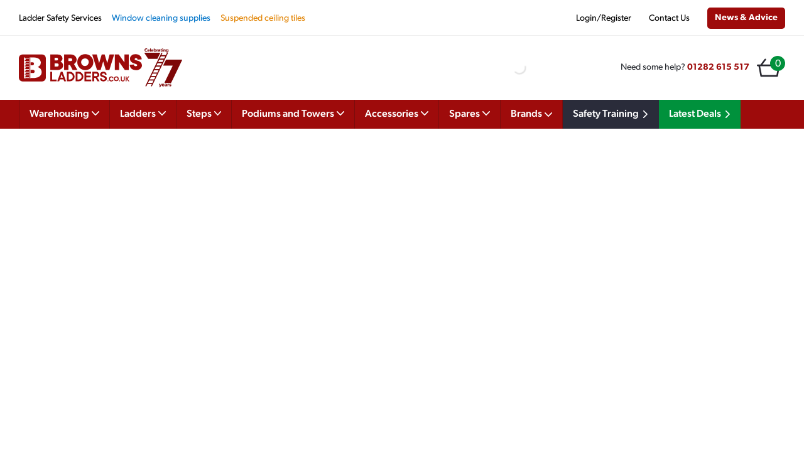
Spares (469, 113)
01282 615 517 (718, 67)
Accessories (396, 113)
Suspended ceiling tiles (262, 18)
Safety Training (612, 114)
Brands (531, 114)
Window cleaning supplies (161, 18)
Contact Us (669, 18)
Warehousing (64, 113)
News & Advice (746, 18)
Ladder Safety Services (60, 18)
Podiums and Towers (293, 113)
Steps (204, 113)
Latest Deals (701, 114)
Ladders (143, 113)
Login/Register (603, 18)
